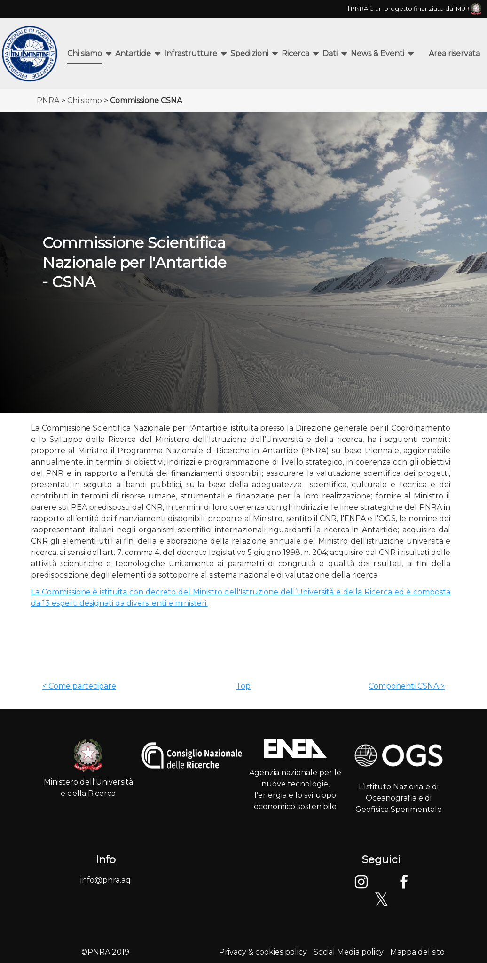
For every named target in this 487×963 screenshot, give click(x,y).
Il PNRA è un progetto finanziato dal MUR (413, 8)
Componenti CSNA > (407, 686)
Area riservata (454, 53)
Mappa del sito (417, 951)
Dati (330, 53)
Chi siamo (84, 53)
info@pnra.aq (105, 879)
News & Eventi (377, 53)
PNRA (48, 100)
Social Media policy (349, 951)
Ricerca (295, 53)
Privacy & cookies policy (263, 951)
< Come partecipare (79, 686)
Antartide (133, 53)
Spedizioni (249, 53)
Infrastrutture (190, 53)
